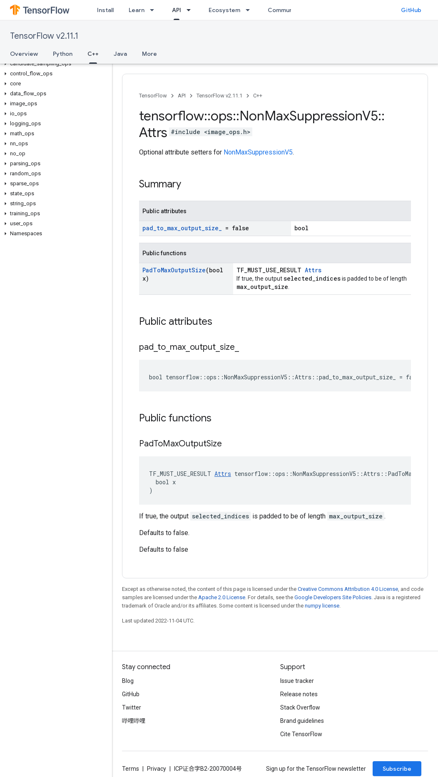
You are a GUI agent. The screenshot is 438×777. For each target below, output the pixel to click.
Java (120, 53)
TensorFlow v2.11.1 (44, 36)
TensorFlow (153, 95)
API (182, 95)
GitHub (411, 10)
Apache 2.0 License (221, 597)
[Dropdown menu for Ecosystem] (250, 10)
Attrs (313, 270)
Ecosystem (224, 10)
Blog (128, 680)
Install (105, 10)
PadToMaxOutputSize (174, 270)
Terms (130, 768)
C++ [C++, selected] (93, 53)
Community (284, 10)
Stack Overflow (300, 707)
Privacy (156, 768)
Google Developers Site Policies (332, 597)
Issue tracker (297, 680)
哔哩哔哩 (133, 720)
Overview (24, 53)
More (149, 53)
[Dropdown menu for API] (191, 10)
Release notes (299, 694)
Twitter (131, 707)
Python (62, 53)
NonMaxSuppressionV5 (258, 152)
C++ (257, 95)
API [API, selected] (176, 10)
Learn (136, 10)
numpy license (322, 606)
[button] (54, 64)
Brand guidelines (302, 720)
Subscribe (397, 768)
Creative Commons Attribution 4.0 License (348, 589)
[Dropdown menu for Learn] (154, 10)
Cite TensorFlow (301, 734)
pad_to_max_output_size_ (182, 228)
